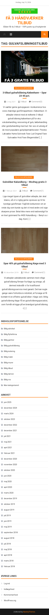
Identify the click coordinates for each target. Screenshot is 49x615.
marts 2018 (8, 561)
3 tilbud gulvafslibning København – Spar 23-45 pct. (25, 94)
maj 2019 (8, 527)
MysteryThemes (29, 612)
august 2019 (9, 510)
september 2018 (11, 532)
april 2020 (8, 487)
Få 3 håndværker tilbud (24, 20)
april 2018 (8, 555)
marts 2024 (8, 414)
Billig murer (8, 363)
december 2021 (10, 430)
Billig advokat (9, 329)
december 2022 (10, 425)
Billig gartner (9, 340)
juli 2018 (7, 544)
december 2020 (10, 459)
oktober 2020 (9, 470)
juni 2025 (7, 402)
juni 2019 (7, 521)
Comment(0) (36, 102)
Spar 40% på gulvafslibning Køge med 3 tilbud (24, 265)
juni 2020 (7, 476)
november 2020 (10, 464)
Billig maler (8, 357)
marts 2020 (8, 493)
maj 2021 (8, 442)
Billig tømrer (9, 374)
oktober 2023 (9, 419)
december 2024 (10, 408)
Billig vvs (7, 380)
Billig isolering (9, 351)
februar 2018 (9, 566)
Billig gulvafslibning (23, 88)
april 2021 (8, 447)
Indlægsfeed (9, 589)
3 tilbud (23, 102)
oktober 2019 (9, 504)
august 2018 (9, 538)
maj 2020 (8, 481)
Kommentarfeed (11, 595)
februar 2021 (9, 453)
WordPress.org (10, 600)
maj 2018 (8, 549)
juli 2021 (7, 436)
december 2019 (10, 498)
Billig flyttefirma (10, 334)
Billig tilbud (8, 368)
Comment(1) (38, 191)
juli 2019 (7, 515)
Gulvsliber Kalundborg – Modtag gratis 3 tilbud (24, 183)
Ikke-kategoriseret (11, 385)
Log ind (7, 583)
